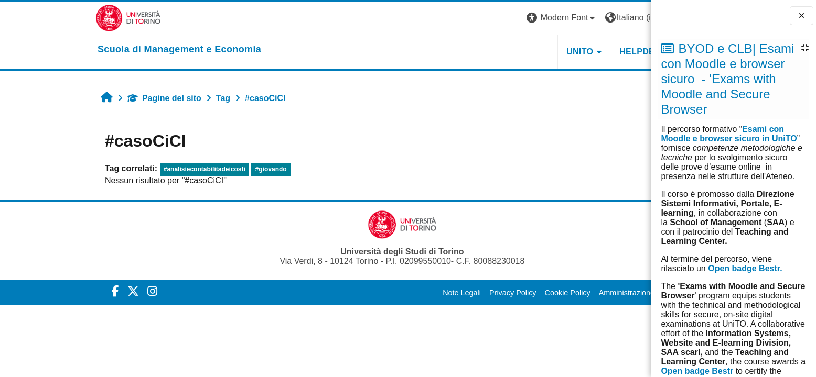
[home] (103, 50)
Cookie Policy (490, 293)
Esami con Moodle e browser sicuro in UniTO (729, 134)
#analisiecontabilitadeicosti (127, 169)
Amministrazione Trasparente (571, 293)
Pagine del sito (88, 98)
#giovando (194, 169)
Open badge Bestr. (745, 268)
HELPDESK (566, 51)
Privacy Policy (436, 293)
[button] (485, 18)
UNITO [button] (503, 51)
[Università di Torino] (51, 17)
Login (613, 17)
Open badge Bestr (697, 371)
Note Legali (385, 293)
